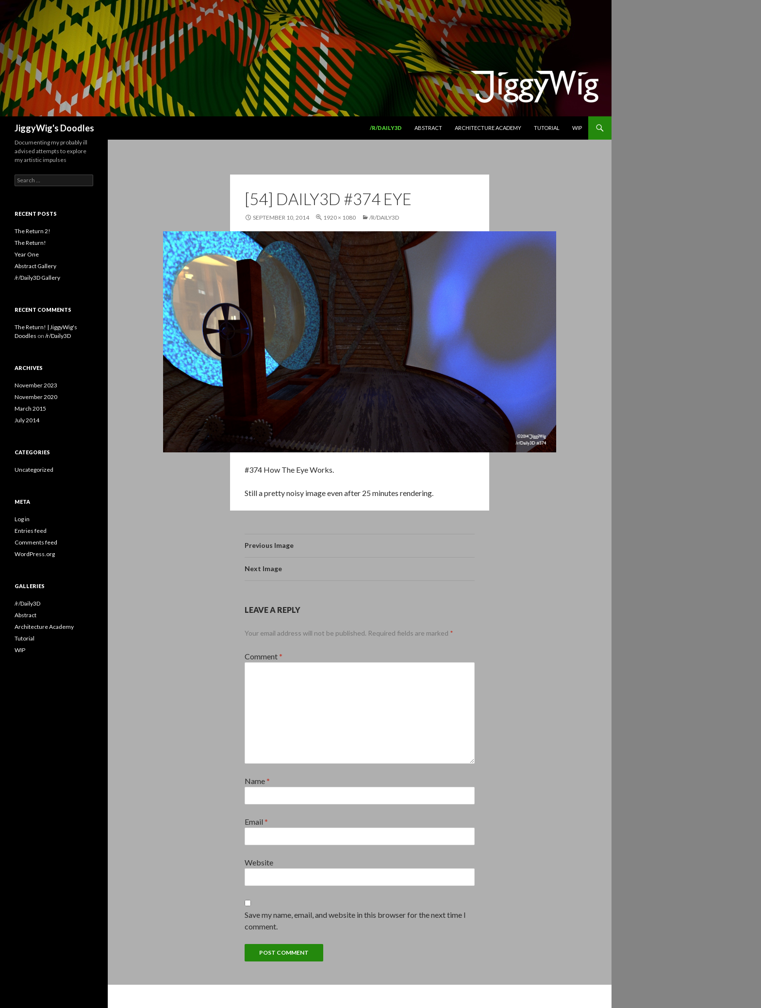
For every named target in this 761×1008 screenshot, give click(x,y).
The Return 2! (32, 231)
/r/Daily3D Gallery (37, 277)
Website (259, 862)
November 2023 (36, 385)
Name (257, 780)
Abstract (428, 128)
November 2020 (36, 396)
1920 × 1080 (339, 217)
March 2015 (30, 408)
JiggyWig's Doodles (54, 128)
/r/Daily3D (386, 128)
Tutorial (547, 128)
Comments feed (36, 542)
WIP (577, 128)
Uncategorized (34, 469)
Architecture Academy (488, 128)
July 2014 (27, 420)
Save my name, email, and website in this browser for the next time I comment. (355, 920)
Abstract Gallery (35, 266)
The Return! (30, 242)
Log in (22, 519)
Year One (27, 254)
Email (256, 821)
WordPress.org (35, 554)
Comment (263, 656)
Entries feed (31, 530)
